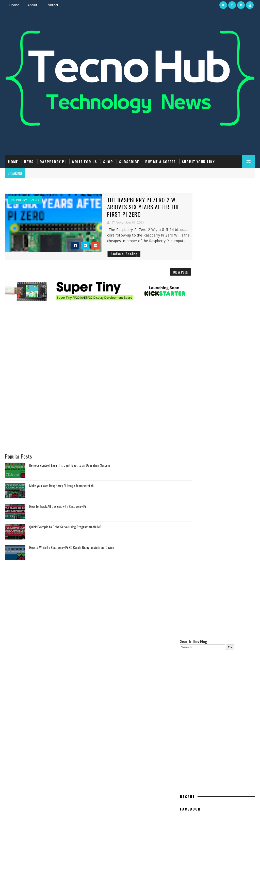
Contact (51, 5)
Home (14, 5)
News (29, 161)
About (32, 5)
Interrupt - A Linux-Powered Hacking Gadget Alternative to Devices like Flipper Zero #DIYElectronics (222, 800)
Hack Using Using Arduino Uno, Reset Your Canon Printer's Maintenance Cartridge (222, 779)
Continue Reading (98, 246)
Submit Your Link (198, 161)
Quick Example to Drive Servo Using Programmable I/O (65, 516)
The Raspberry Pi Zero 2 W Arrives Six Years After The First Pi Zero (127, 203)
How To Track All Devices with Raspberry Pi (57, 496)
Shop (108, 161)
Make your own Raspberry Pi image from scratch (61, 475)
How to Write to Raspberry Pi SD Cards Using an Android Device (71, 537)
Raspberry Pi (53, 161)
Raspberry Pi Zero (25, 200)
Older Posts (163, 264)
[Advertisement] (90, 318)
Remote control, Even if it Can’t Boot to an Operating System (69, 455)
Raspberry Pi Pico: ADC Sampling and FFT (223, 736)
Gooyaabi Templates (82, 868)
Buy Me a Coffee (160, 161)
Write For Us (84, 161)
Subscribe (129, 161)
